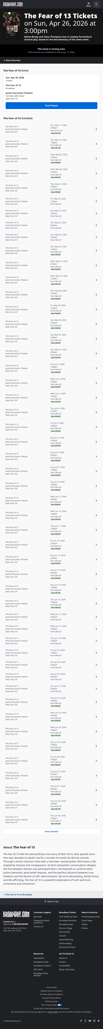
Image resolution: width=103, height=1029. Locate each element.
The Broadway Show (90, 916)
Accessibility (64, 965)
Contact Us (8, 921)
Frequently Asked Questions (41, 921)
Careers (62, 962)
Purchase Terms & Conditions (51, 994)
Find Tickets (51, 105)
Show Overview (11, 60)
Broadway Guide (41, 962)
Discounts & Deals (67, 947)
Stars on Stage (65, 928)
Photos (84, 928)
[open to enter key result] (96, 4)
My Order (38, 916)
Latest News (86, 920)
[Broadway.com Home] (13, 4)
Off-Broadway (65, 943)
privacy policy (53, 1012)
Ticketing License (51, 1001)
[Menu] (89, 4)
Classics (62, 935)
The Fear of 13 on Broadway (18, 894)
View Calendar (51, 831)
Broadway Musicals (67, 920)
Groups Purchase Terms (51, 998)
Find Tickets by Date (68, 916)
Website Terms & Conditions (51, 991)
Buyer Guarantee (67, 969)
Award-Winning (66, 939)
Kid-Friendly (64, 932)
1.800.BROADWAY (20, 924)
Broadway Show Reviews (41, 974)
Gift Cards (38, 969)
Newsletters (39, 958)
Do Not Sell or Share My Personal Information (51, 1008)
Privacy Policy (51, 987)
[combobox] (95, 4)
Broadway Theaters (42, 965)
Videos (84, 924)
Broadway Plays (66, 924)
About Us (63, 958)
